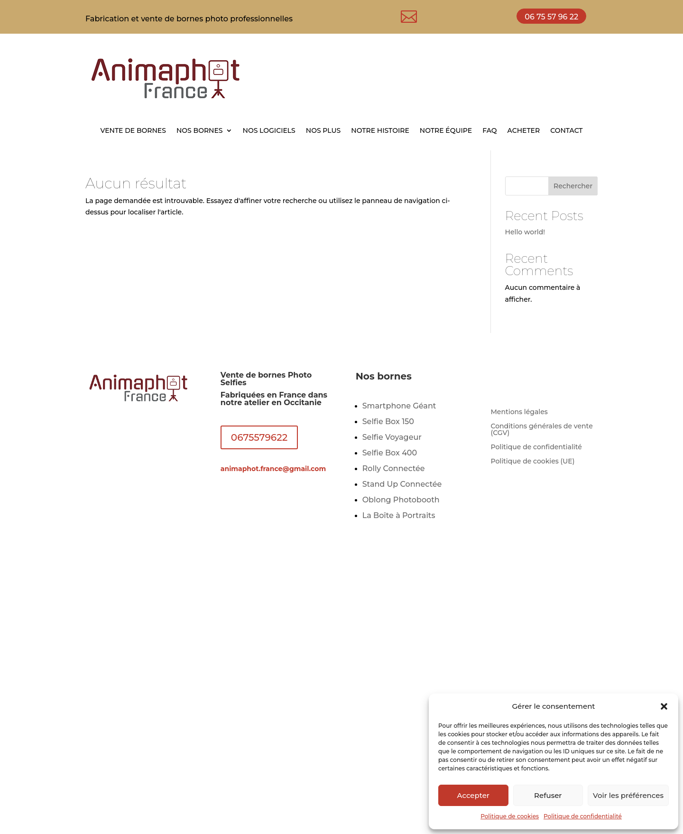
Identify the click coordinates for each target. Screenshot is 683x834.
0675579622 (259, 437)
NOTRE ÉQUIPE (446, 131)
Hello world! (525, 232)
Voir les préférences (628, 795)
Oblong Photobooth (401, 499)
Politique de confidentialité (583, 816)
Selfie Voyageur (392, 437)
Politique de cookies (509, 816)
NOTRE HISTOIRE (380, 131)
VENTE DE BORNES (133, 131)
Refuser (548, 795)
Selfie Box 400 (389, 452)
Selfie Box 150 (388, 421)
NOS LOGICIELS (269, 131)
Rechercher (573, 186)
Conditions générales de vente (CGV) (541, 430)
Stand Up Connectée (402, 484)
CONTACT (566, 131)
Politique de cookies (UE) (532, 461)
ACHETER (524, 131)
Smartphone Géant (399, 405)
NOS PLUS (323, 131)
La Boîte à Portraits (398, 515)
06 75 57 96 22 (551, 16)
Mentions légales (518, 412)
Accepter (473, 795)
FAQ (489, 131)
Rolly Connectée (393, 468)
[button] (664, 706)
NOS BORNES (199, 131)
